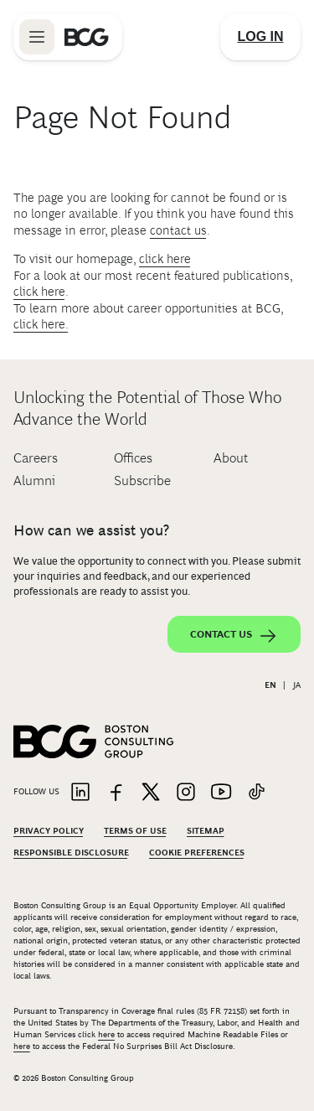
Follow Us (36, 791)
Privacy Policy (48, 830)
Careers (35, 458)
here (106, 1034)
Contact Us (234, 636)
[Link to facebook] (115, 793)
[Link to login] (260, 36)
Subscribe (142, 480)
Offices (133, 458)
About (231, 458)
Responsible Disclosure (71, 852)
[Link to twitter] (151, 793)
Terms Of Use (135, 830)
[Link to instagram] (186, 793)
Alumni (34, 480)
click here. (41, 324)
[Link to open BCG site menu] (37, 37)
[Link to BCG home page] (86, 36)
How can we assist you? (91, 530)
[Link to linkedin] (80, 793)
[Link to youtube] (221, 793)
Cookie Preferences (197, 852)
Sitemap (205, 830)
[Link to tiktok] (256, 793)
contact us (178, 230)
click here (165, 258)
